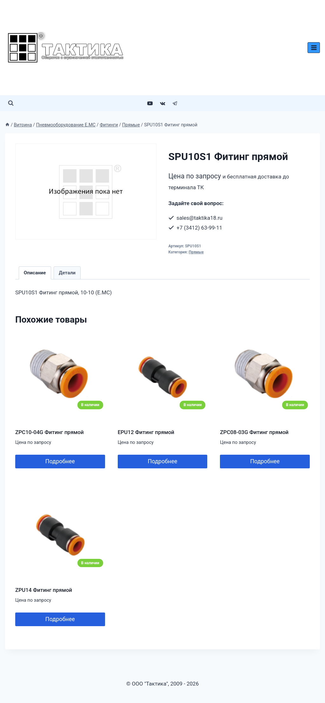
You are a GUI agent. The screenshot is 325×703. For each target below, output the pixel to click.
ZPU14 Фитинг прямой (43, 590)
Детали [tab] (67, 273)
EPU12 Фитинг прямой (146, 432)
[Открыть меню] (314, 47)
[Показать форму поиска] (11, 103)
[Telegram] (174, 103)
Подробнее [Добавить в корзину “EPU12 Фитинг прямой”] (162, 461)
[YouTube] (150, 103)
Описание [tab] (35, 273)
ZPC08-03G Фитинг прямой (254, 432)
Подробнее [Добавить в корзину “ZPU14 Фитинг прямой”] (60, 619)
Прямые (196, 252)
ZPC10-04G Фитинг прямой (49, 432)
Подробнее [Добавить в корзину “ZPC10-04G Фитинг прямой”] (60, 461)
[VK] (162, 103)
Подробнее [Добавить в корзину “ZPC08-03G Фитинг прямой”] (265, 461)
